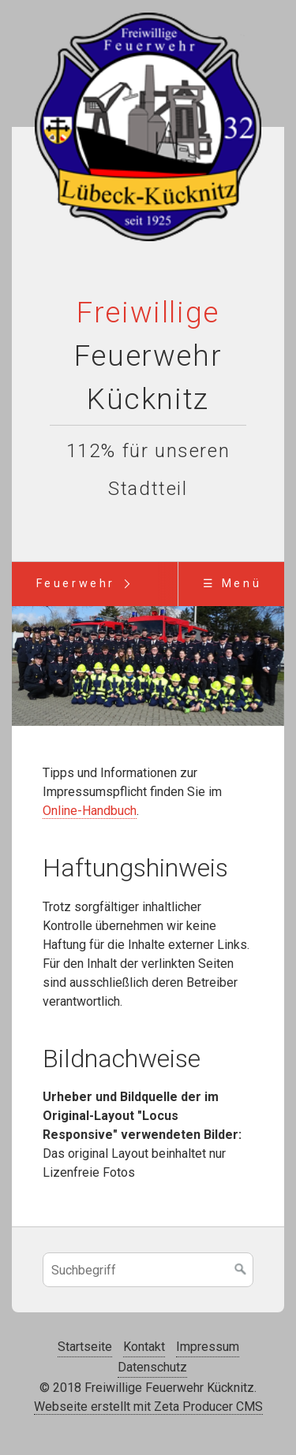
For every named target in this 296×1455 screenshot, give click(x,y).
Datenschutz (152, 1367)
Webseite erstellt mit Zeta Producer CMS (148, 1407)
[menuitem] (75, 584)
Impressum (207, 1347)
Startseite (85, 1347)
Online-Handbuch (90, 810)
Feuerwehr (75, 583)
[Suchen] (240, 1270)
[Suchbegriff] (148, 1270)
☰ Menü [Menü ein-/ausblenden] (232, 583)
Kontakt (144, 1347)
